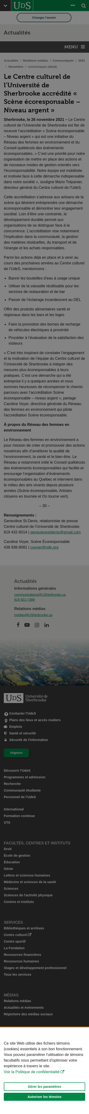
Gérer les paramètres (44, 1095)
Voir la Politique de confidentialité (32, 1081)
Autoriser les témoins (44, 1106)
